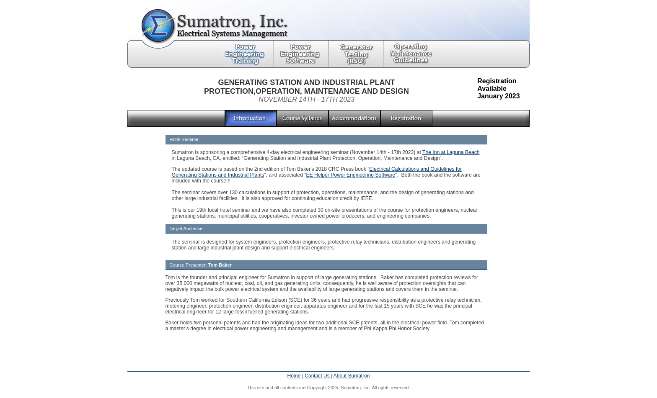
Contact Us (317, 376)
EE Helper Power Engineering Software (351, 175)
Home (293, 376)
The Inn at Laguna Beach (451, 152)
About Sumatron (352, 376)
